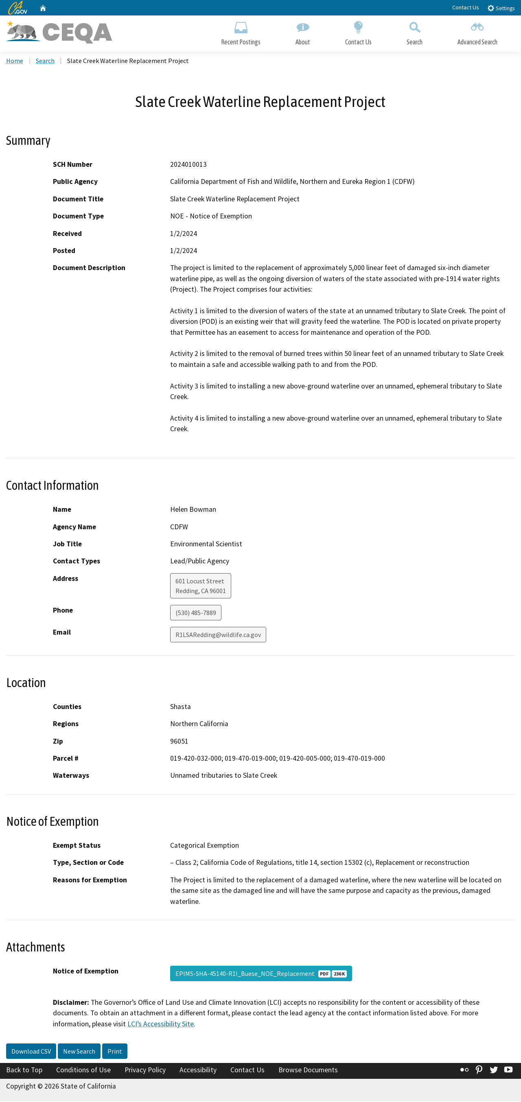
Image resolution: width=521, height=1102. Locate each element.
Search (414, 31)
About (303, 31)
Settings (500, 8)
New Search (79, 1052)
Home (14, 61)
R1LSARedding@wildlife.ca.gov (218, 635)
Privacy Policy (145, 1070)
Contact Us (465, 7)
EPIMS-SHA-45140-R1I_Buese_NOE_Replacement (261, 974)
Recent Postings (241, 31)
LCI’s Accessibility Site (160, 1024)
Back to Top (24, 1070)
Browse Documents (308, 1070)
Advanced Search (477, 31)
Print (114, 1052)
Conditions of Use (83, 1070)
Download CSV (31, 1052)
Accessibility (198, 1070)
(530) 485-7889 (195, 613)
